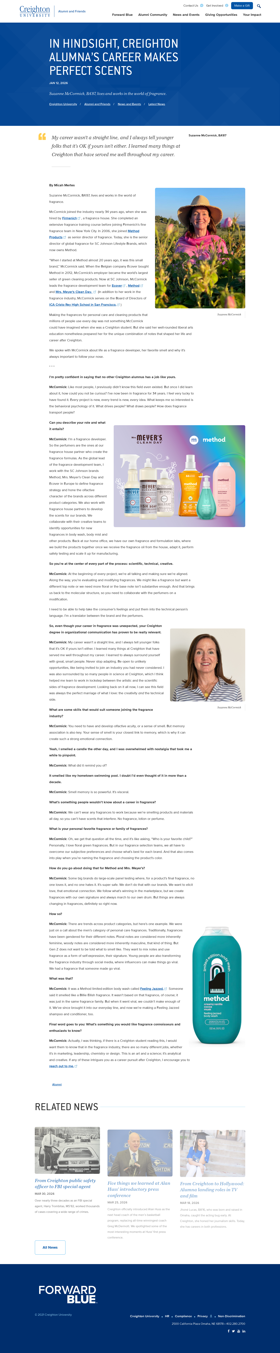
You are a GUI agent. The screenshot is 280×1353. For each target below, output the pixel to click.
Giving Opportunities (221, 15)
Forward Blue (122, 15)
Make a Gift (242, 6)
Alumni (57, 1084)
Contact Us (190, 6)
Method (136, 286)
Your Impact (252, 15)
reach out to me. (63, 1066)
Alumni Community (152, 15)
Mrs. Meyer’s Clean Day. (76, 292)
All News (50, 1247)
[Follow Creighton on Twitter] (233, 1331)
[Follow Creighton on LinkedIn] (243, 1331)
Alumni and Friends (97, 104)
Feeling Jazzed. (154, 989)
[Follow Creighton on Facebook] (229, 1331)
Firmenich (71, 218)
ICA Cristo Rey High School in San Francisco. (85, 305)
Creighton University (63, 104)
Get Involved (214, 6)
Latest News (156, 104)
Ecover (119, 286)
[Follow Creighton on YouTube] (238, 1331)
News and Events (186, 15)
